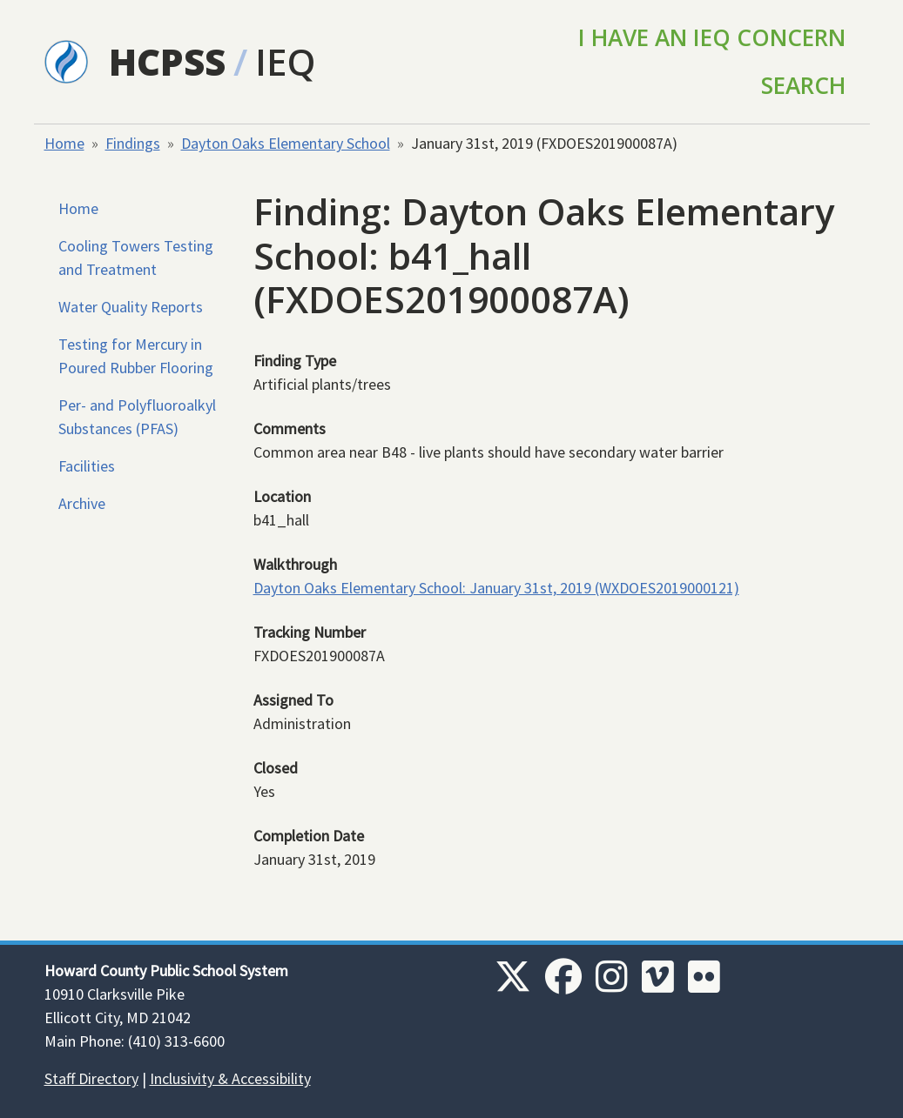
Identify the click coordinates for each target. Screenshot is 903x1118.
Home (64, 143)
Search (803, 85)
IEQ (285, 61)
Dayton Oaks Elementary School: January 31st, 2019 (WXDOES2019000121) (496, 588)
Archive (81, 503)
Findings (132, 143)
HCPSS (167, 61)
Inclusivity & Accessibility (230, 1078)
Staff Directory (91, 1078)
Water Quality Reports (130, 307)
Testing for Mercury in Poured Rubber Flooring (135, 356)
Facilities (86, 466)
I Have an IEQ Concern (712, 37)
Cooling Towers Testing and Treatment (135, 257)
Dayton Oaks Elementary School (285, 143)
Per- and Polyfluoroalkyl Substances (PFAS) (137, 416)
